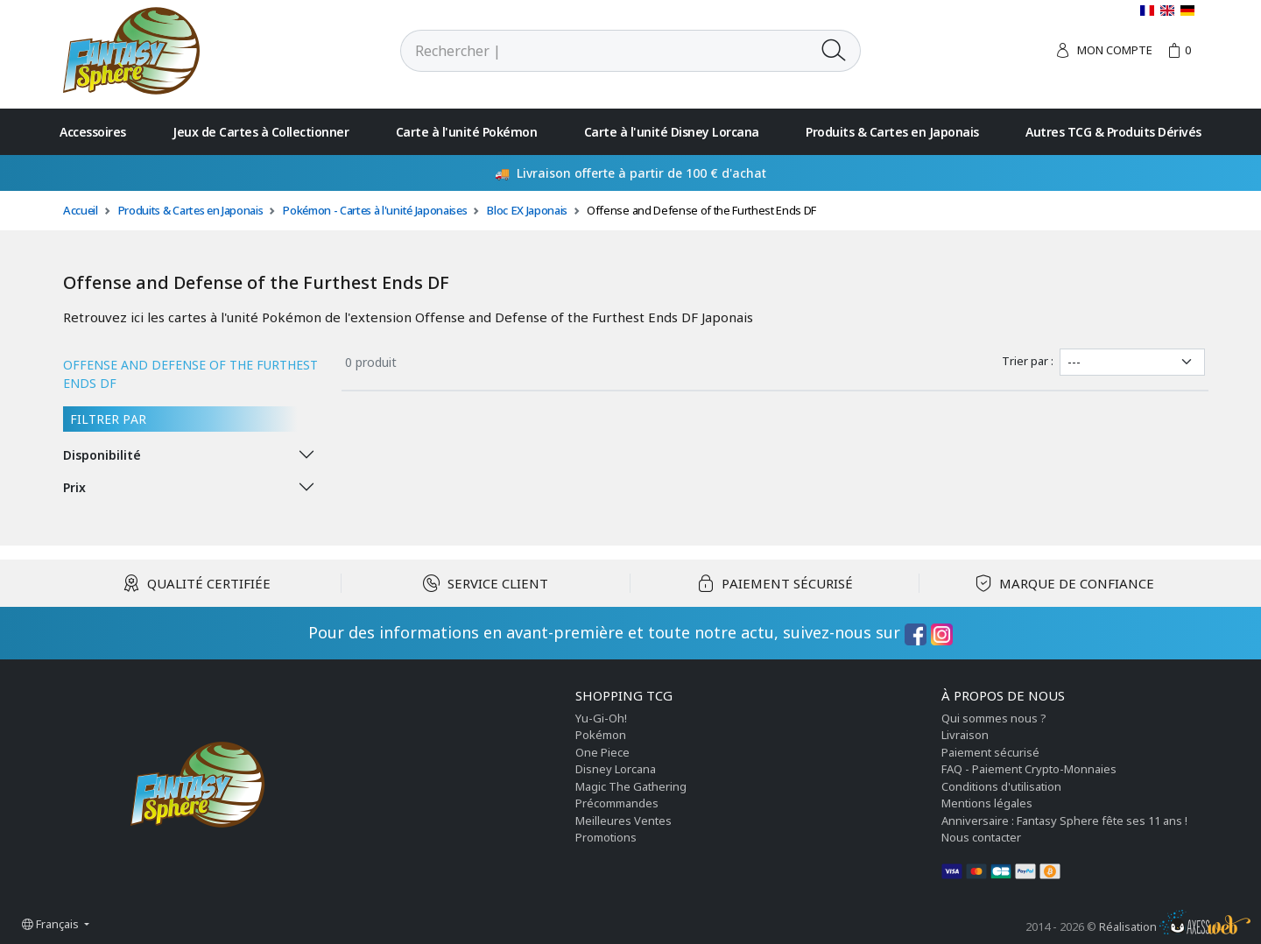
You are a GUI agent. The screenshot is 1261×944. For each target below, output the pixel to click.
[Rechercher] (604, 51)
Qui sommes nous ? (993, 718)
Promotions (606, 837)
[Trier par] (1132, 362)
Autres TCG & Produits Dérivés (1113, 131)
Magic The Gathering (631, 786)
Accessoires (93, 131)
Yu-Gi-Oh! (601, 718)
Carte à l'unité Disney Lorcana (671, 131)
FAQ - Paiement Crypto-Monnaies (1029, 769)
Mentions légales (986, 803)
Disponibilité (102, 455)
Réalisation (1174, 926)
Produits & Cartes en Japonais (892, 131)
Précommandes (617, 803)
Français (51, 924)
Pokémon (600, 735)
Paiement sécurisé (990, 752)
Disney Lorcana (615, 769)
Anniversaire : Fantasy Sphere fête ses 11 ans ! (1064, 820)
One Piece (602, 752)
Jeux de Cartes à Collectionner (261, 131)
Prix (74, 487)
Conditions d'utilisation (1001, 786)
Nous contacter (981, 837)
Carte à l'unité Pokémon (467, 131)
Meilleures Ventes (623, 820)
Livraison (965, 735)
